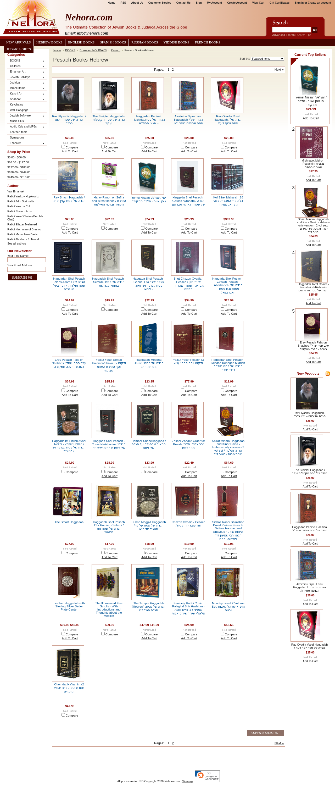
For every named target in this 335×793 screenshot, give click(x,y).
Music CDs (17, 121)
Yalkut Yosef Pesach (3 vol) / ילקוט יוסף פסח (188, 361)
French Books (207, 42)
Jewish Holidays (25, 77)
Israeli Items (25, 88)
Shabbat (25, 99)
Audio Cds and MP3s (25, 127)
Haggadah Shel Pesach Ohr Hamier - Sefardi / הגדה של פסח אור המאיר (109, 527)
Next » (279, 69)
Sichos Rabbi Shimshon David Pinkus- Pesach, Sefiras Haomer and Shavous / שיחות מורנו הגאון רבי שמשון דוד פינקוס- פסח (228, 530)
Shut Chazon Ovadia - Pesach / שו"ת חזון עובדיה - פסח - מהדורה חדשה (188, 284)
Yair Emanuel (15, 191)
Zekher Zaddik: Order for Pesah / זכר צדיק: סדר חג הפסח (188, 444)
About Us (137, 2)
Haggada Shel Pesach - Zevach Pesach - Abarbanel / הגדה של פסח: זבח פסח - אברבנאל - (228, 285)
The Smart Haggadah (69, 522)
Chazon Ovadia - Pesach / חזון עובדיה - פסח (188, 523)
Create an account (319, 2)
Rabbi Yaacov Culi (18, 206)
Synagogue (17, 137)
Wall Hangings (19, 110)
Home (111, 2)
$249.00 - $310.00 (18, 177)
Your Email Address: (20, 265)
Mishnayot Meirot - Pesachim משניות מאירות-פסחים (313, 164)
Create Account (237, 2)
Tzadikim (25, 143)
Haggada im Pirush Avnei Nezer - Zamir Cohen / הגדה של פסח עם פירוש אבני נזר (69, 446)
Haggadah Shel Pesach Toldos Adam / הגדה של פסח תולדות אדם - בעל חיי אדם (69, 284)
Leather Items (18, 132)
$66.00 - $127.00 (18, 162)
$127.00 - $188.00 (18, 167)
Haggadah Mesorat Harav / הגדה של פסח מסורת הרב (149, 363)
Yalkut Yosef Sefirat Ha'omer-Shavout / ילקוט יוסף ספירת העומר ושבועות (109, 365)
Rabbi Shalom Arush (20, 211)
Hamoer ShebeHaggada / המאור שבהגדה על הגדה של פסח (149, 444)
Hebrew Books (49, 42)
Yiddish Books (176, 42)
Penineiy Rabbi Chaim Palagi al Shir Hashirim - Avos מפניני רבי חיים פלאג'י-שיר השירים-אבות (188, 608)
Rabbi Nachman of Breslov (24, 229)
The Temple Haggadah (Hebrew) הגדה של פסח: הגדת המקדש (148, 607)
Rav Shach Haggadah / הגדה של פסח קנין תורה (69, 199)
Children (25, 66)
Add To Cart (70, 151)
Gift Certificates (279, 2)
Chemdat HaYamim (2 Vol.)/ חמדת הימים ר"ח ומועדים (69, 688)
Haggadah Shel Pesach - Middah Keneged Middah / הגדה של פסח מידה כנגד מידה (228, 364)
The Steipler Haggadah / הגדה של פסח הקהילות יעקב (108, 120)
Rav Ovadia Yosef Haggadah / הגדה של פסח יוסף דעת (228, 120)
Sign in (299, 2)
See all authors (16, 243)
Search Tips (304, 35)
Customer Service (159, 2)
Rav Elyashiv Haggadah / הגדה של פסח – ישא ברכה (69, 120)
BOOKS (25, 61)
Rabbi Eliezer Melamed (22, 224)
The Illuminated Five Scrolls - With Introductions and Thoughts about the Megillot (108, 609)
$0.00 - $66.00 (16, 157)
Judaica (25, 83)
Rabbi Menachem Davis (22, 234)
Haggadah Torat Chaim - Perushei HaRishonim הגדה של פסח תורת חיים (313, 287)
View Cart (258, 2)
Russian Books (144, 42)
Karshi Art (25, 94)
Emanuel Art (25, 72)
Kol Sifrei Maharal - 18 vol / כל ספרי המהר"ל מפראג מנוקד (228, 201)
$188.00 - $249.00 (18, 172)
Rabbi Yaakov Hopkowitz (23, 196)
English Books (81, 42)
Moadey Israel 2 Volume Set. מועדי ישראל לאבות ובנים (228, 607)
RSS (123, 2)
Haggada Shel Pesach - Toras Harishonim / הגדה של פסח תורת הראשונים (108, 444)
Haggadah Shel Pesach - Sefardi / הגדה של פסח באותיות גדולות (109, 282)
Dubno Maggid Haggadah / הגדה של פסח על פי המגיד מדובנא (148, 525)
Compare (72, 147)
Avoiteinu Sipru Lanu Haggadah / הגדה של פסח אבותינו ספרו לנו (188, 120)
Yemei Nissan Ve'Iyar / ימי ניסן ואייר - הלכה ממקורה (311, 101)
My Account (214, 2)
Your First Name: (18, 255)
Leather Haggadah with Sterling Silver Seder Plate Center (69, 606)
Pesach (115, 50)
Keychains (16, 104)
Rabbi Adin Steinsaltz (20, 201)
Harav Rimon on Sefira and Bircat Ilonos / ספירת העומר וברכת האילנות (109, 201)
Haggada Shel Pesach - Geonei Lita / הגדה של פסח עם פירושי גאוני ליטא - (149, 284)
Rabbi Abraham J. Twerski (23, 239)
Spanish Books (113, 42)
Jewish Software (25, 116)
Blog (199, 2)
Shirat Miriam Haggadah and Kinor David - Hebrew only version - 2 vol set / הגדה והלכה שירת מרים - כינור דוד (228, 447)
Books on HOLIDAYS (93, 50)
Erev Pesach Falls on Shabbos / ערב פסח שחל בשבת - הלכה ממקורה (69, 363)
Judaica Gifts (19, 49)
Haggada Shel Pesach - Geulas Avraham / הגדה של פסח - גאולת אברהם (188, 201)
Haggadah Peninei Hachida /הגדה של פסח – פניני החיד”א (148, 120)
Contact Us (183, 2)
